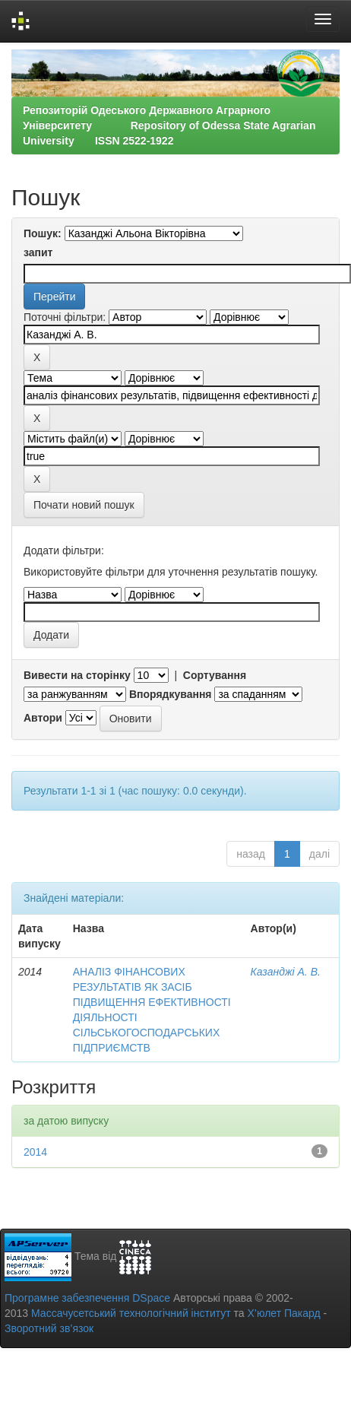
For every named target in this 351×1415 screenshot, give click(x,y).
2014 (35, 1152)
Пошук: (43, 233)
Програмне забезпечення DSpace (87, 1298)
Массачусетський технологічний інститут (131, 1313)
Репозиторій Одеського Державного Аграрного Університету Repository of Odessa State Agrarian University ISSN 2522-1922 (169, 125)
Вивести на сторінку (77, 675)
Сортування (214, 675)
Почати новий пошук (83, 505)
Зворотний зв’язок (49, 1328)
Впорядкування (170, 694)
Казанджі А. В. (286, 972)
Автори (43, 718)
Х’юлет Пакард (284, 1313)
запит (38, 252)
